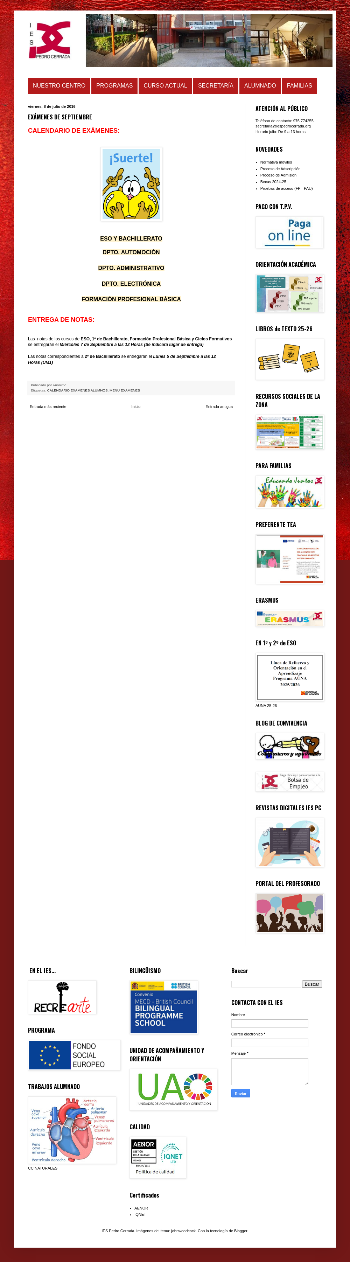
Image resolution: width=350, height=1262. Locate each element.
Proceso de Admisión (278, 175)
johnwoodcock (183, 1231)
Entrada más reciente (48, 406)
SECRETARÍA (215, 86)
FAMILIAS (299, 86)
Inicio (136, 406)
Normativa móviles (276, 162)
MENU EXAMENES (125, 390)
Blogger (240, 1231)
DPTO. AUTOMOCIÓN (131, 252)
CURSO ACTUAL (165, 86)
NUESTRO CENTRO (59, 86)
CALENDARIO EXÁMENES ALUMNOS (77, 390)
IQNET (140, 1214)
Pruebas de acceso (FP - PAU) (286, 188)
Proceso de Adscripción (280, 169)
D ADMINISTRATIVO (131, 268)
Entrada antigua (219, 406)
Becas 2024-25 (273, 182)
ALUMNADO (260, 86)
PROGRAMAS (114, 86)
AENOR (141, 1208)
